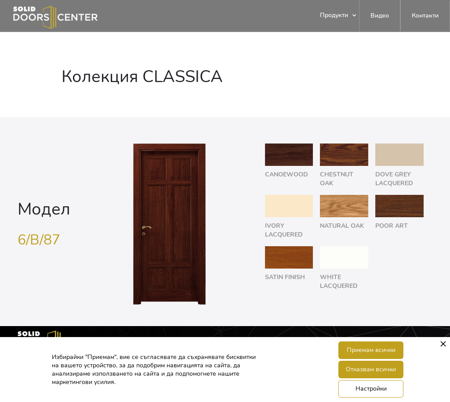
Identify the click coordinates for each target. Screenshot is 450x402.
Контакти (425, 15)
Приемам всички (371, 350)
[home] (49, 15)
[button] (334, 15)
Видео (379, 15)
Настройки (371, 388)
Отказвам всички (371, 369)
